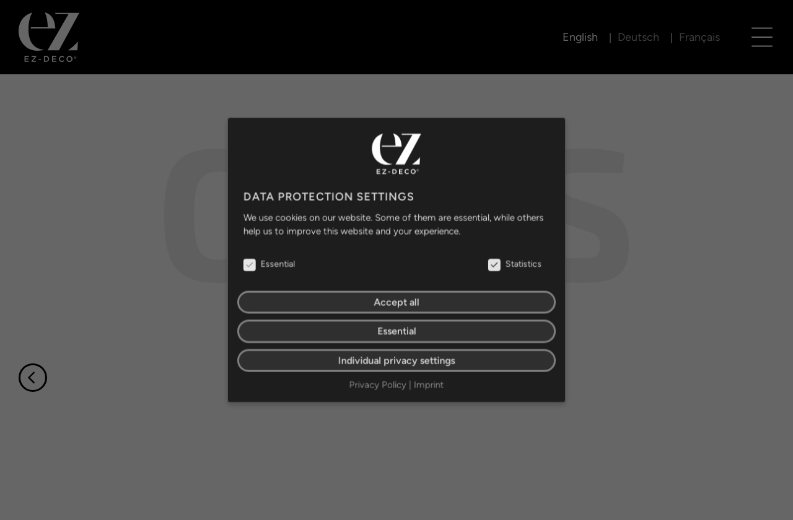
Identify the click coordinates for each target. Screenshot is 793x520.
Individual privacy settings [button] (396, 359)
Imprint (428, 382)
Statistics (512, 264)
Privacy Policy (378, 382)
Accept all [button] (396, 302)
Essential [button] (396, 330)
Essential (271, 264)
